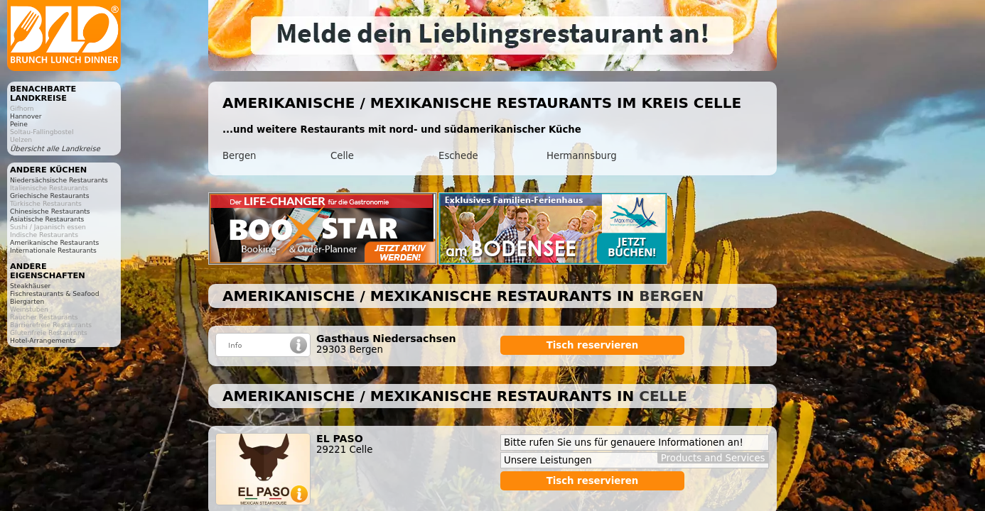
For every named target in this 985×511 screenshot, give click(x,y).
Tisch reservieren (593, 345)
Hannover (26, 116)
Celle (342, 155)
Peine (19, 124)
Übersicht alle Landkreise (55, 149)
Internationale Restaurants (53, 250)
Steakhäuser (30, 286)
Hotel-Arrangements (43, 340)
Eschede (458, 155)
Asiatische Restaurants (47, 219)
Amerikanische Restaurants (54, 242)
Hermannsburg (582, 155)
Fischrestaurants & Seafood (54, 293)
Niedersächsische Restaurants (59, 180)
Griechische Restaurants (49, 195)
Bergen (239, 155)
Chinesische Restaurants (50, 211)
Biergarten (27, 301)
